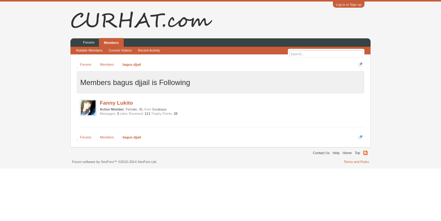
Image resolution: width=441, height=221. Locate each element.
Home (347, 153)
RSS (365, 153)
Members (111, 43)
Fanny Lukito (116, 103)
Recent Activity (149, 50)
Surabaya (159, 109)
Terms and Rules (356, 162)
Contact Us (321, 153)
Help (336, 153)
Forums (88, 42)
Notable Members (89, 50)
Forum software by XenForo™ (114, 162)
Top (357, 153)
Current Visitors (120, 50)
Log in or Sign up (348, 4)
